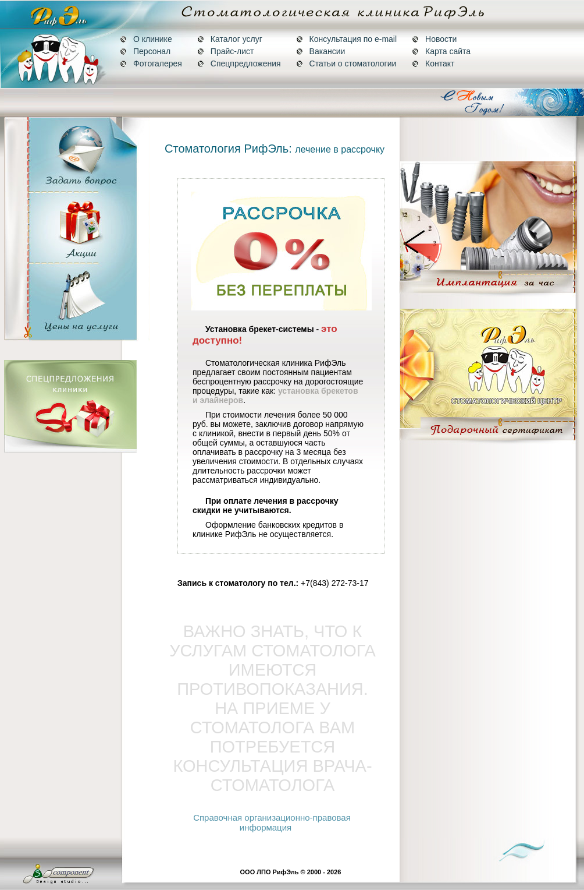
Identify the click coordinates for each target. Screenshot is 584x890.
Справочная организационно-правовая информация (272, 822)
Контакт (433, 63)
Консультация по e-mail (346, 39)
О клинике (146, 39)
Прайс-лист (225, 51)
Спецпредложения (239, 63)
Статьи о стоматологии (346, 63)
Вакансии (321, 51)
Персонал (145, 51)
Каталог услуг (229, 39)
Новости (434, 39)
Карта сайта (441, 51)
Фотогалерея (151, 63)
